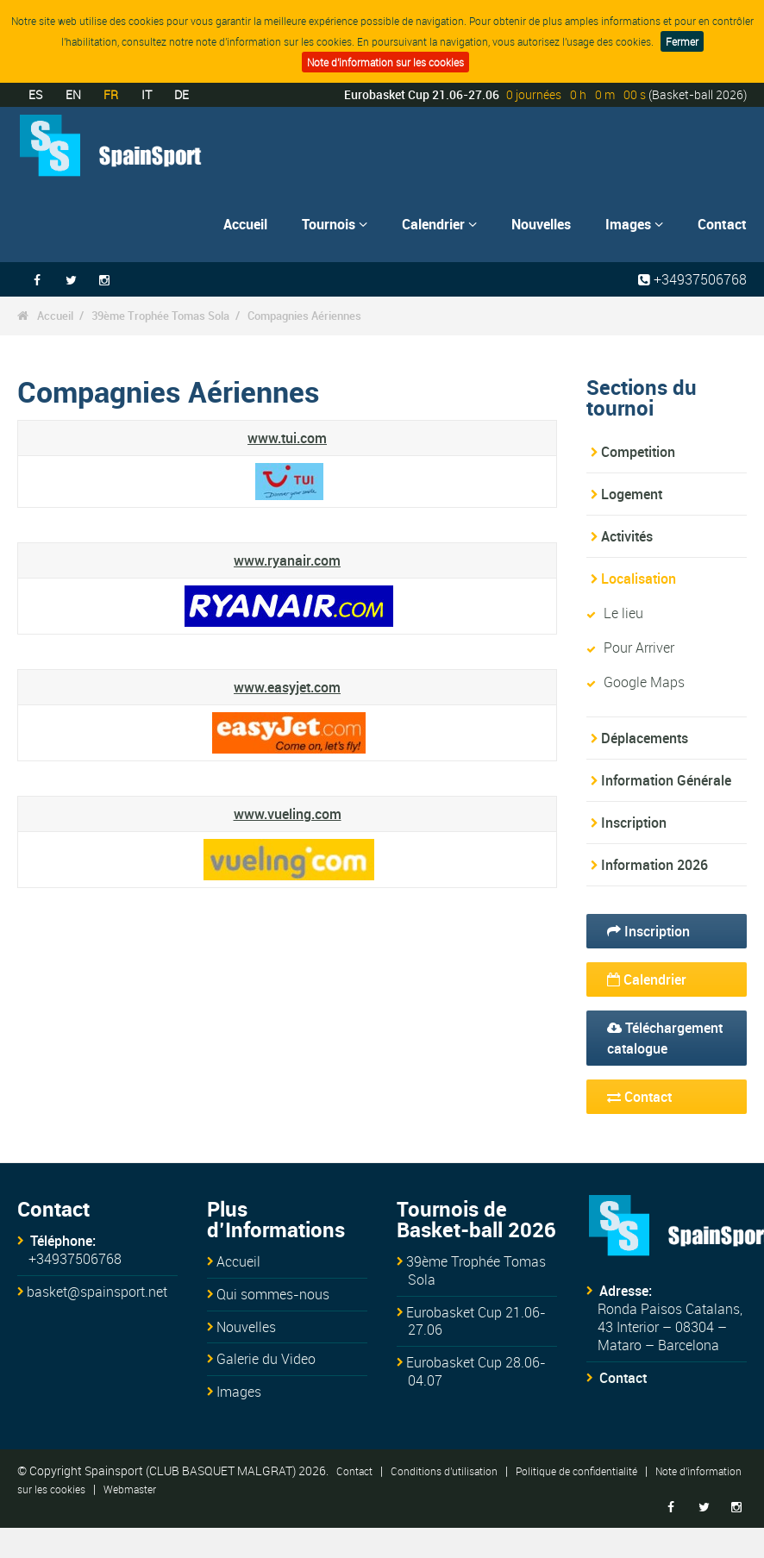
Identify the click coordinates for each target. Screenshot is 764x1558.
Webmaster (129, 1489)
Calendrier (439, 224)
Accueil (245, 224)
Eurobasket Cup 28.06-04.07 (476, 1371)
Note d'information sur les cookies (385, 62)
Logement (631, 494)
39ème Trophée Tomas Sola (160, 315)
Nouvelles (541, 224)
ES (35, 94)
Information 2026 (654, 864)
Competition (638, 451)
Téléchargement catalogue (665, 1038)
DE (181, 94)
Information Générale (666, 780)
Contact (722, 224)
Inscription (634, 822)
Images (634, 224)
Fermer (682, 41)
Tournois (334, 224)
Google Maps (644, 682)
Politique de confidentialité (576, 1471)
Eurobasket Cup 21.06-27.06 (476, 1321)
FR (110, 94)
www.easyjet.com (287, 687)
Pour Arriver (639, 647)
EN (73, 94)
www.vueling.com (287, 813)
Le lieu (623, 613)
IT (146, 94)
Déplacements (644, 738)
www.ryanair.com (287, 560)
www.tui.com (287, 438)
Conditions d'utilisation (444, 1471)
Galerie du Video (266, 1358)
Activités (627, 536)
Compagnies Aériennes (304, 315)
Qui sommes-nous (272, 1294)
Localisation (638, 578)
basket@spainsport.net (97, 1291)
